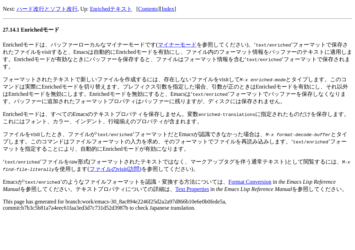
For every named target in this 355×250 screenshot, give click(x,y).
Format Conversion (249, 182)
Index (168, 9)
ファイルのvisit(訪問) (115, 169)
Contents (148, 9)
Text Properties (192, 189)
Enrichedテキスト (111, 9)
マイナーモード (177, 45)
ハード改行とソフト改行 (47, 9)
